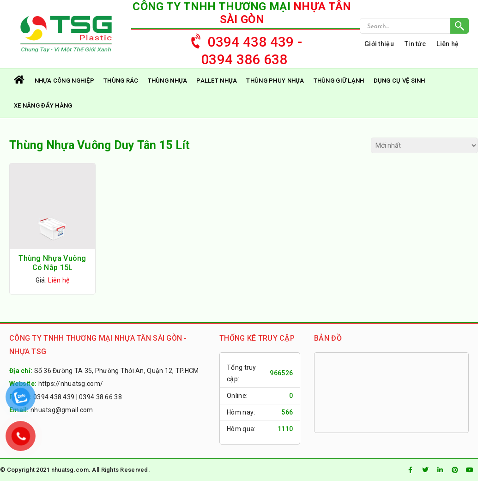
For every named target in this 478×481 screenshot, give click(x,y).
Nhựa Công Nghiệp (64, 80)
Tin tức (415, 44)
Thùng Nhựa (168, 80)
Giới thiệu (379, 44)
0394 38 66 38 (100, 397)
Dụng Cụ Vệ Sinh (399, 80)
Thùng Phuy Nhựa (275, 80)
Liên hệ (447, 44)
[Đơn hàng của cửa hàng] (424, 145)
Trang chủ (19, 80)
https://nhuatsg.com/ (70, 383)
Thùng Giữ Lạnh (339, 80)
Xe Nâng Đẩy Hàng (43, 105)
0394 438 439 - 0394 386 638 (242, 47)
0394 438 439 (53, 397)
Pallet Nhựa (216, 80)
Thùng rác (121, 80)
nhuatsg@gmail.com (61, 410)
